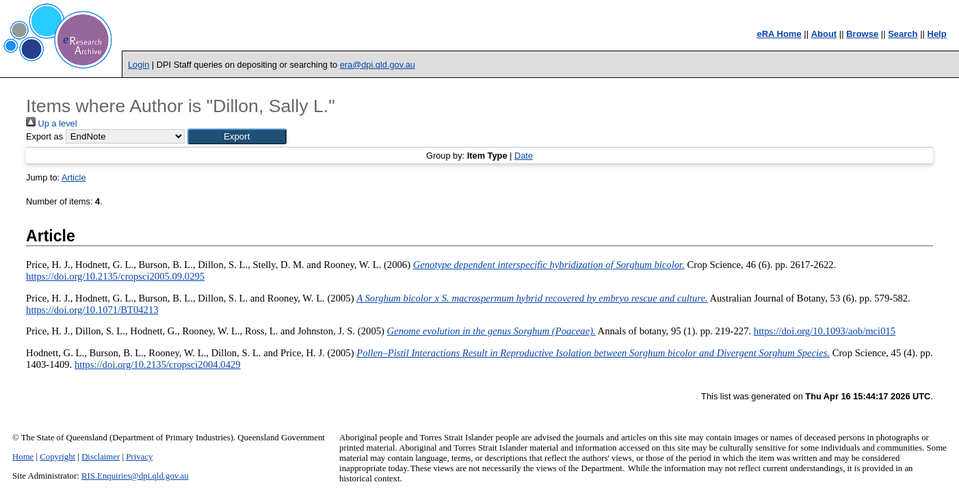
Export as (44, 136)
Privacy (139, 457)
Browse (862, 34)
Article (74, 177)
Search (902, 34)
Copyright (57, 457)
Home (23, 457)
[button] (237, 136)
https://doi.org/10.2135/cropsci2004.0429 (158, 364)
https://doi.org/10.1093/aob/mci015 (824, 330)
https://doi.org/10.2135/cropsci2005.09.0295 (115, 276)
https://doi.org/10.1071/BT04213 (92, 309)
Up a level (51, 123)
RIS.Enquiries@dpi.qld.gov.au (135, 476)
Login (138, 64)
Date (523, 155)
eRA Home (779, 34)
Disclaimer (100, 457)
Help (937, 34)
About (824, 34)
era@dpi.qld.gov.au (377, 64)
